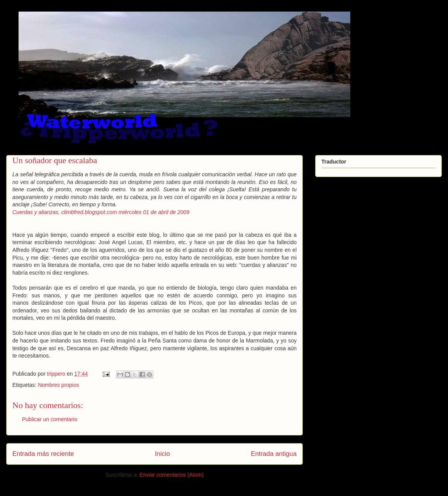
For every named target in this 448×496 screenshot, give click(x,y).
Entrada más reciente (43, 453)
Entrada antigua (274, 453)
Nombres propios (58, 385)
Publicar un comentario (49, 419)
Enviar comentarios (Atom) (171, 475)
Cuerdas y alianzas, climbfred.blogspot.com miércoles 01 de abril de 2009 (100, 212)
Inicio (162, 453)
